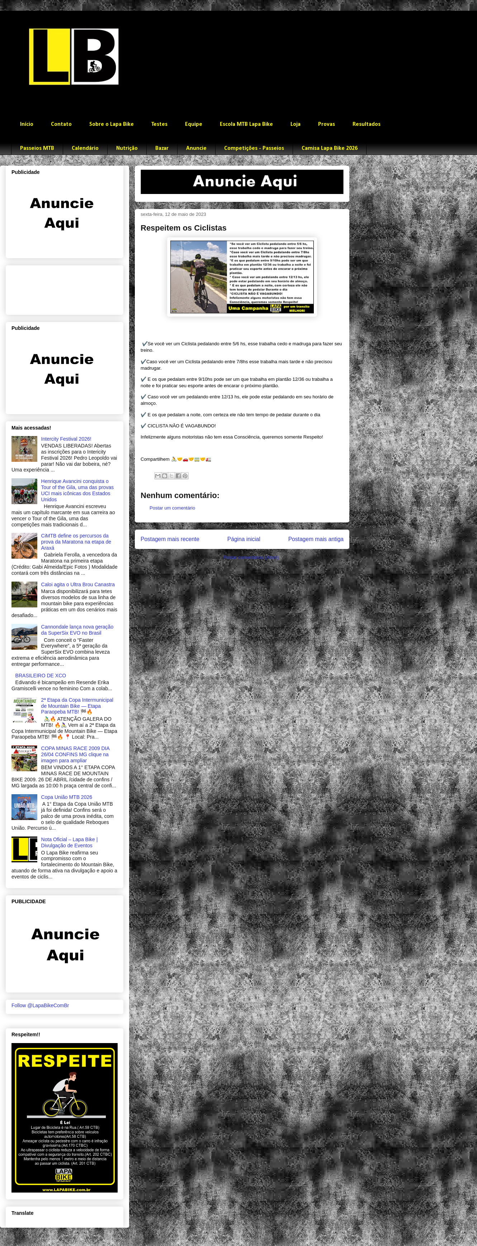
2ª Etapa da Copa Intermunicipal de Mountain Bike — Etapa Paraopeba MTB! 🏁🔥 (77, 706)
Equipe (193, 124)
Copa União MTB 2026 (66, 797)
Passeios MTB (37, 148)
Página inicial (243, 539)
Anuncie (196, 148)
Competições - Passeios (254, 148)
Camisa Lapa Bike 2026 (330, 148)
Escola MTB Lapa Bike (246, 124)
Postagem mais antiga (316, 539)
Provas (326, 124)
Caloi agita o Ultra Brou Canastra (78, 584)
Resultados (367, 124)
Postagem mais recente (170, 539)
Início (26, 124)
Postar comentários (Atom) (251, 557)
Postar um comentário (172, 508)
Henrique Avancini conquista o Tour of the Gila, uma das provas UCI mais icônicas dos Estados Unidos (77, 490)
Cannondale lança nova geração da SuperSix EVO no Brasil (77, 630)
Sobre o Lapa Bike (111, 124)
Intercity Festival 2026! (66, 439)
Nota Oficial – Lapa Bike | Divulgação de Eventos (69, 842)
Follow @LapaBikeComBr (40, 1005)
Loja (296, 124)
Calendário (85, 148)
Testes (159, 124)
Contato (61, 124)
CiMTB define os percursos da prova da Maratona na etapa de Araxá (76, 542)
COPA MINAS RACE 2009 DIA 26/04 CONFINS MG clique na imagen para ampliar (75, 754)
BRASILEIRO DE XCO (40, 675)
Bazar (162, 148)
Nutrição (127, 148)
